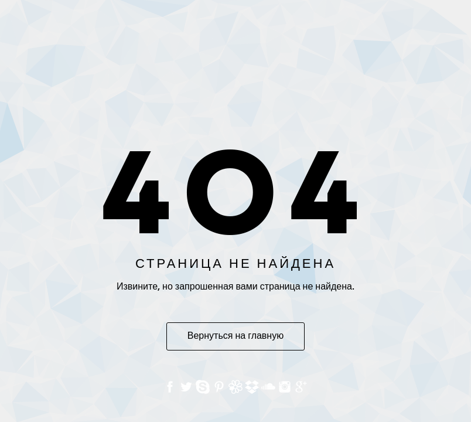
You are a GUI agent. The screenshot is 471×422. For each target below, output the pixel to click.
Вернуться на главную (235, 336)
